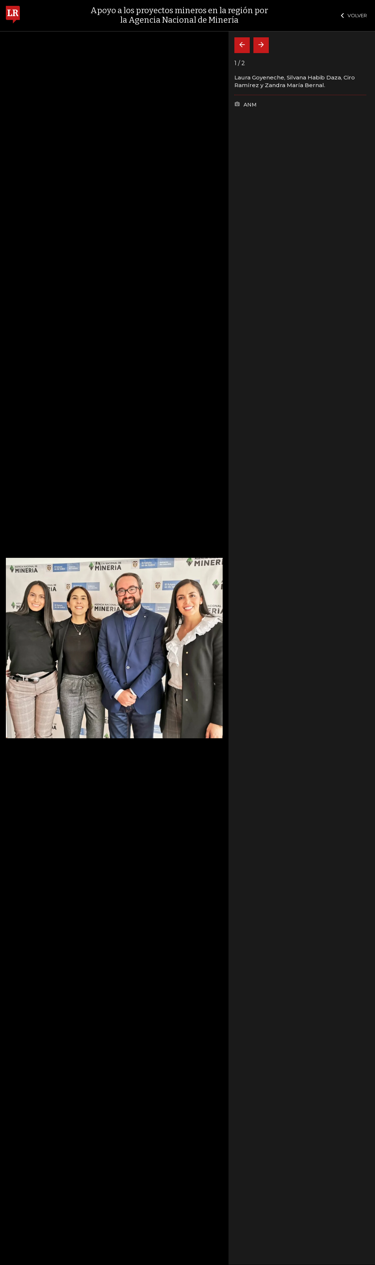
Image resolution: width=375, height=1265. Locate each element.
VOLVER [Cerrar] (354, 15)
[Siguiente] (261, 45)
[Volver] (242, 45)
